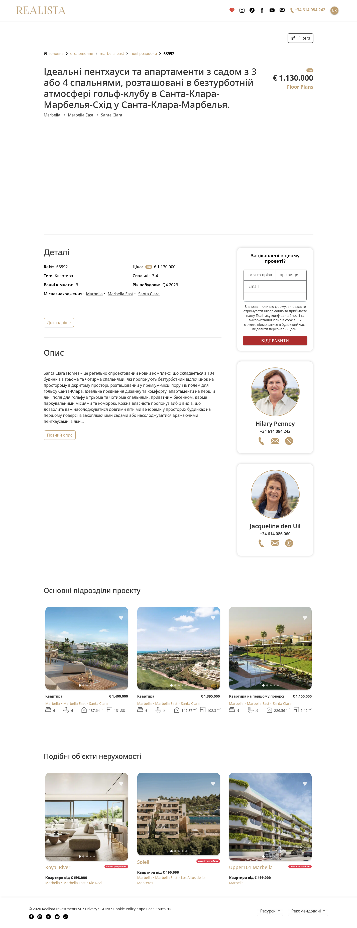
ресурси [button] (268, 911)
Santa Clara (111, 115)
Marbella (52, 115)
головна (54, 53)
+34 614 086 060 (275, 534)
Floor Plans (300, 86)
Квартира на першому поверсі (256, 696)
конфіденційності (285, 315)
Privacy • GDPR (97, 908)
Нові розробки (144, 53)
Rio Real (95, 882)
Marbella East (112, 53)
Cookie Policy (124, 908)
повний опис (59, 435)
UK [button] (334, 10)
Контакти (164, 908)
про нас (145, 908)
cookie (290, 320)
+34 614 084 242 (275, 431)
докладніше (59, 322)
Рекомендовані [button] (306, 911)
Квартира (54, 696)
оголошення (81, 53)
